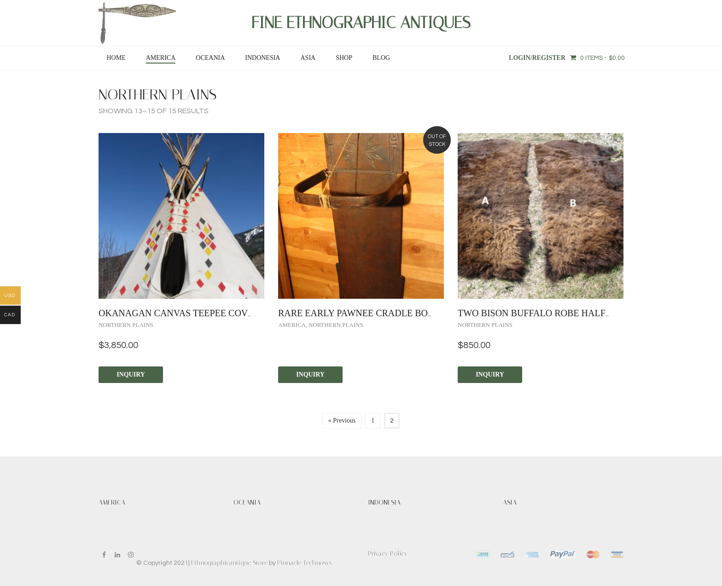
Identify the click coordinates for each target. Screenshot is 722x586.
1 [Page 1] (372, 420)
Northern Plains (126, 324)
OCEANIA (210, 57)
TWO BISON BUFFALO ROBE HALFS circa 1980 (559, 313)
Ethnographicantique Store (229, 563)
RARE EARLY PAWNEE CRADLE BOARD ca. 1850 (381, 313)
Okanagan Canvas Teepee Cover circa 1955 (204, 313)
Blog (381, 57)
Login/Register (537, 57)
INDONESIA (262, 57)
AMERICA (161, 57)
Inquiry (130, 374)
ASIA (307, 57)
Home (115, 57)
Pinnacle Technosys (304, 563)
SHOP (344, 57)
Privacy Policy (388, 553)
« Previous (342, 420)
